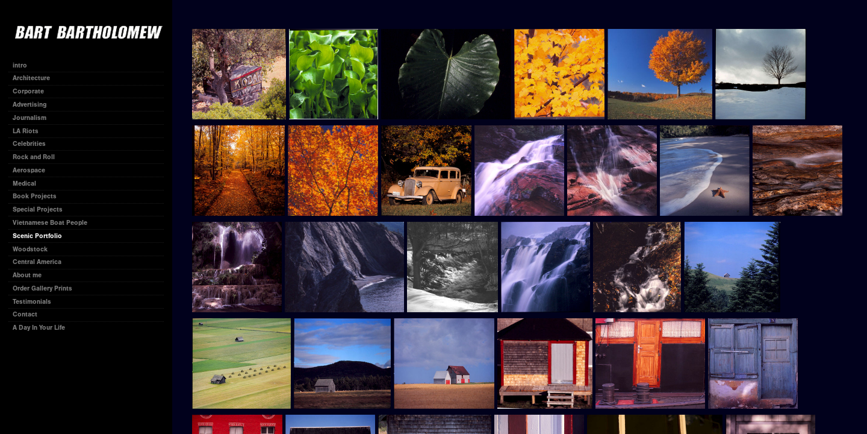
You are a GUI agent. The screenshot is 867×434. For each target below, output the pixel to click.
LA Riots (26, 131)
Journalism (34, 118)
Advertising (29, 104)
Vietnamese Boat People (50, 223)
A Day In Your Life (39, 328)
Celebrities (29, 144)
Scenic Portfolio (37, 236)
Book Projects (39, 196)
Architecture (31, 78)
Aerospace (29, 170)
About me (27, 275)
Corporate (32, 91)
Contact (25, 314)
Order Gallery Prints (42, 288)
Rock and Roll (34, 157)
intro (20, 65)
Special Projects (38, 209)
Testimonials (32, 302)
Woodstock (30, 249)
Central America (37, 262)
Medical (24, 183)
